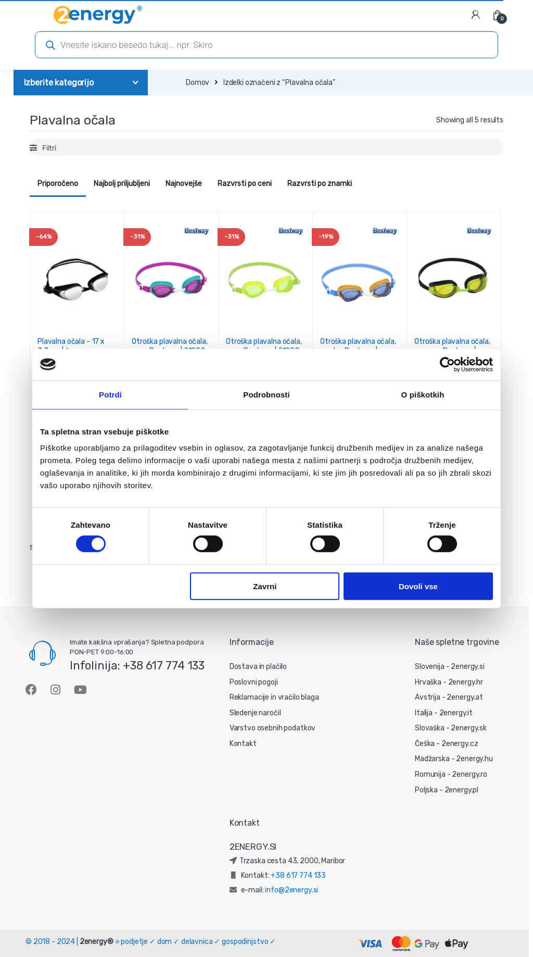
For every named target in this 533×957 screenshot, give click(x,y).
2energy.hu (474, 758)
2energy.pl (462, 790)
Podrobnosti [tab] (266, 394)
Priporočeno (57, 183)
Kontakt (243, 743)
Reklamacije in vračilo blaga (274, 697)
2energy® (96, 941)
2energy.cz (459, 743)
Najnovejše (184, 183)
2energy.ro (469, 774)
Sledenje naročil (255, 713)
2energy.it (456, 713)
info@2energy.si (291, 890)
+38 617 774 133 (298, 875)
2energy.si (468, 666)
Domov (197, 82)
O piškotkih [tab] (423, 394)
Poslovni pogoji (254, 682)
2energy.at (465, 697)
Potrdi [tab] (110, 394)
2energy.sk (469, 728)
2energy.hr (466, 682)
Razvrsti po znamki (319, 183)
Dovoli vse (418, 585)
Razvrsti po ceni (245, 183)
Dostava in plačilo (258, 666)
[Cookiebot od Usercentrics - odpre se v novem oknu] (447, 364)
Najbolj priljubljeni (122, 183)
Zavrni (264, 585)
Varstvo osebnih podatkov (273, 728)
